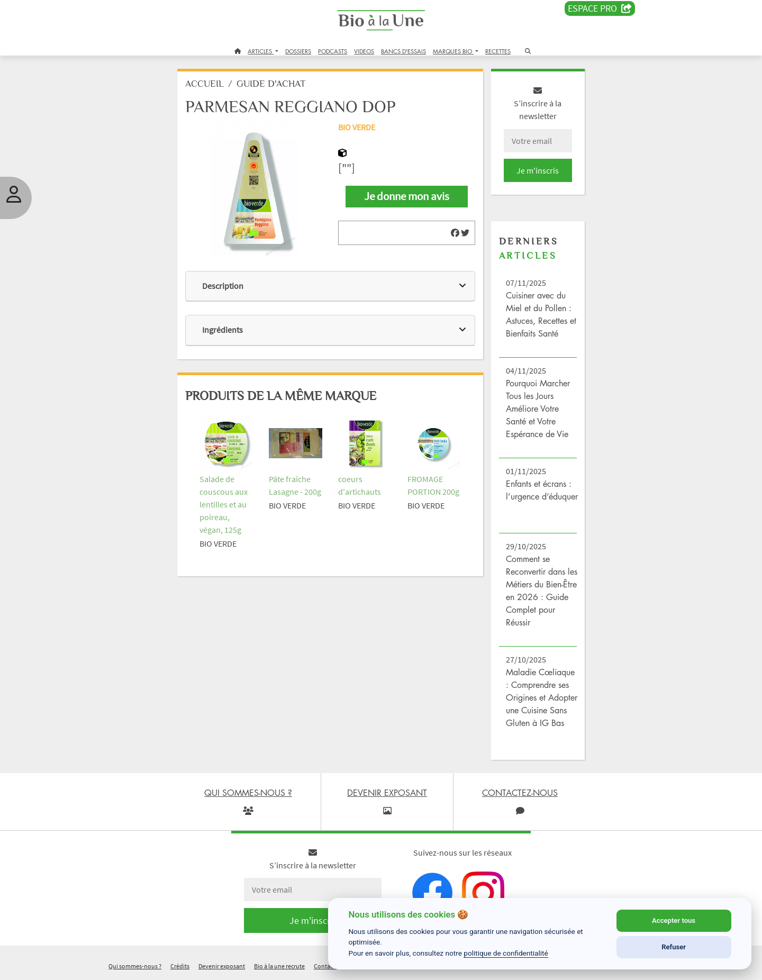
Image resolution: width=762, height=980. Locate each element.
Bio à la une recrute (279, 966)
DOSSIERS (298, 51)
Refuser (673, 947)
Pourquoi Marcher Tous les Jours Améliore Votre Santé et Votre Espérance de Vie (538, 408)
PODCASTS (332, 51)
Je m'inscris (537, 170)
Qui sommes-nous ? (134, 966)
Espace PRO (600, 8)
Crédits (179, 966)
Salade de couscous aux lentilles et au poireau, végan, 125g (223, 504)
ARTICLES (261, 51)
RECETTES (498, 51)
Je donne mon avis (406, 196)
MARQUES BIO (453, 51)
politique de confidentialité (506, 953)
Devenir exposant (221, 966)
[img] (455, 233)
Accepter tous (673, 920)
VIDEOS (364, 51)
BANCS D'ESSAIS (403, 51)
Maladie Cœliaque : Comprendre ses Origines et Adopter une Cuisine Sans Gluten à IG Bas (541, 697)
